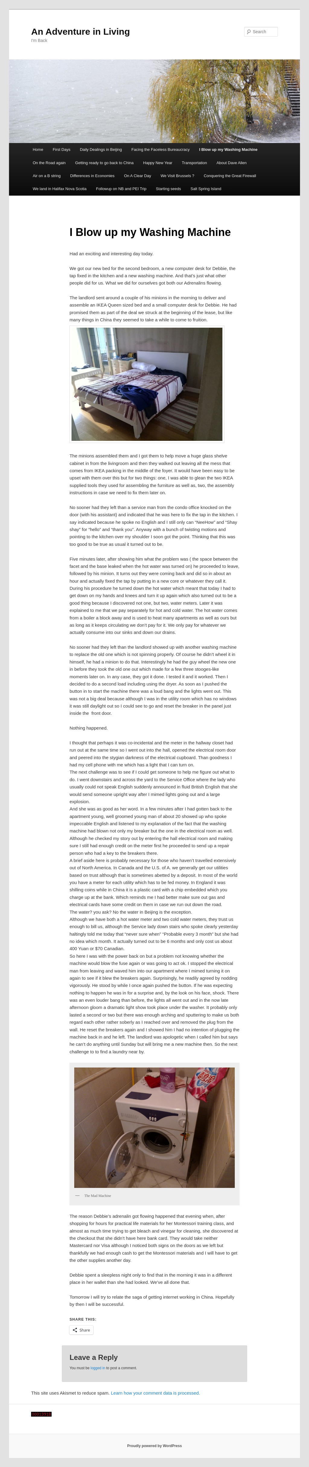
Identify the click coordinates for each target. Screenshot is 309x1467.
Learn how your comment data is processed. (155, 1392)
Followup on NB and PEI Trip (121, 188)
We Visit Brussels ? (177, 175)
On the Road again (49, 163)
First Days (62, 149)
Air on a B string (47, 175)
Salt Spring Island (205, 188)
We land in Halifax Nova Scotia (59, 188)
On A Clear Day (137, 175)
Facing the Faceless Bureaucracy (161, 149)
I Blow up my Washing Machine (228, 149)
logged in (98, 1368)
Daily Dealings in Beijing (101, 149)
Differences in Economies (92, 175)
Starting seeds (168, 188)
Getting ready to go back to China (104, 163)
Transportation (194, 163)
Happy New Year (157, 163)
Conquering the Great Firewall (230, 175)
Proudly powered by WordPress (154, 1446)
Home (38, 149)
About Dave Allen (231, 163)
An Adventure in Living (80, 32)
